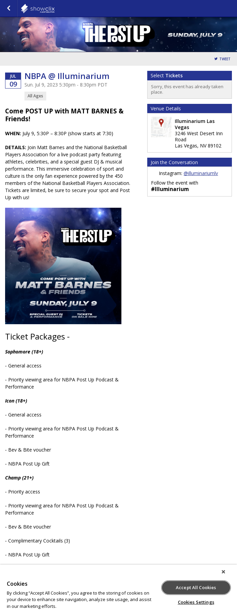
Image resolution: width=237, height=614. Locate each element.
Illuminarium (54, 8)
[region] (118, 589)
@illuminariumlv (201, 173)
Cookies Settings (196, 602)
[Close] (223, 572)
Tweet (225, 59)
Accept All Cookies (196, 587)
